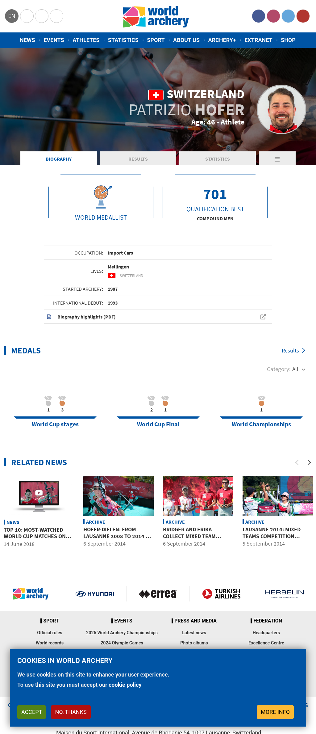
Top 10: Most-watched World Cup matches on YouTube (35, 536)
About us (186, 40)
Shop (288, 40)
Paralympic (41, 16)
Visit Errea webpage (158, 593)
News (27, 40)
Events (54, 40)
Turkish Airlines (221, 593)
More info (275, 712)
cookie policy (125, 684)
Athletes (86, 40)
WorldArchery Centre (56, 16)
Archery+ (222, 40)
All (295, 369)
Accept (31, 712)
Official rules (49, 632)
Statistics (123, 40)
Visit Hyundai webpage (95, 593)
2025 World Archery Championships (122, 632)
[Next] (309, 462)
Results (138, 159)
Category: (279, 369)
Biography (59, 159)
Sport (155, 40)
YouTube (303, 16)
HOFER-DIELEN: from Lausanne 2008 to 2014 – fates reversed (115, 536)
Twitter (288, 16)
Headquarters (266, 632)
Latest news (194, 632)
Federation (267, 621)
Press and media (195, 621)
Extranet (258, 40)
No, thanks (70, 712)
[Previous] (297, 462)
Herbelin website (284, 593)
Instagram (273, 16)
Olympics (27, 16)
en (11, 16)
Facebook (258, 16)
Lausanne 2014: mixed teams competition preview (272, 536)
